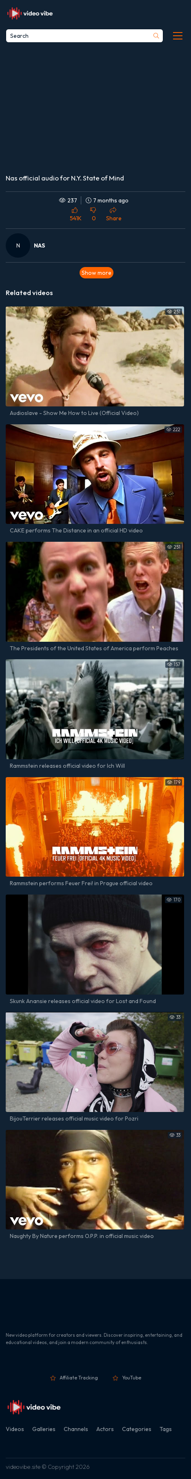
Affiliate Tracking (79, 1378)
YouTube (131, 1378)
